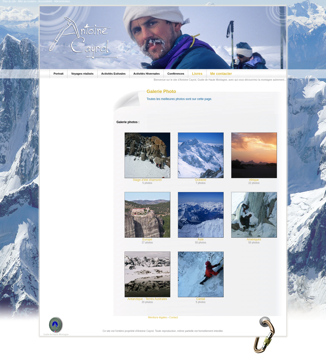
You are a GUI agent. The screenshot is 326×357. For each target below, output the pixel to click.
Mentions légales (157, 317)
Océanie (201, 157)
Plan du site (9, 1)
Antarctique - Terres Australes (147, 276)
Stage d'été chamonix (147, 157)
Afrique (254, 157)
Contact (173, 317)
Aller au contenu (27, 1)
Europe (147, 216)
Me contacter (221, 74)
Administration (62, 1)
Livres (197, 74)
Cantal (201, 276)
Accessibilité (45, 1)
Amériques (254, 216)
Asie (201, 216)
